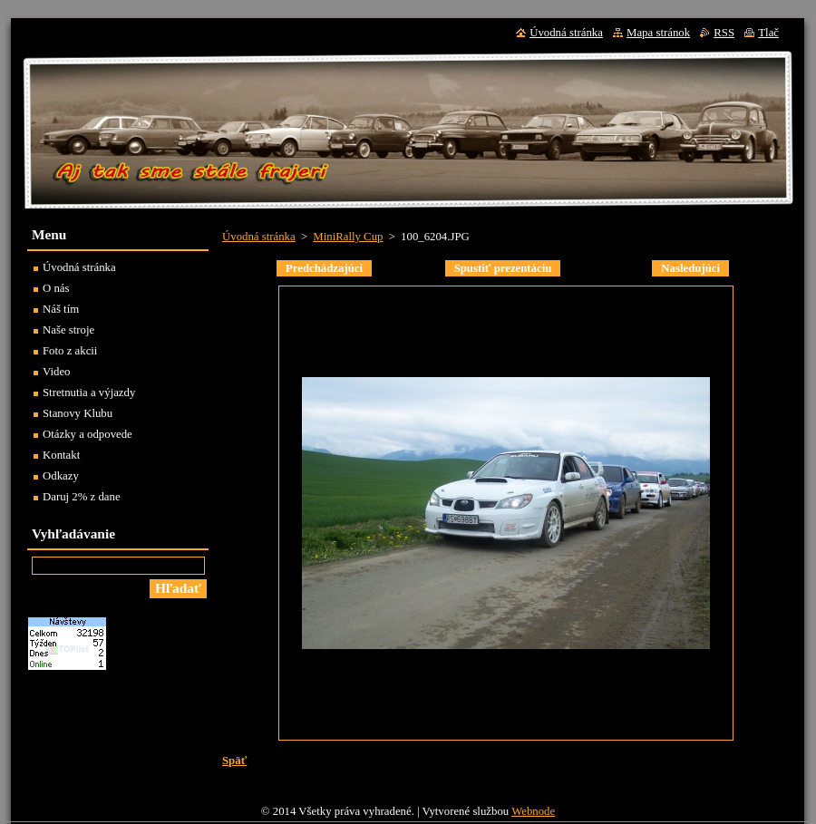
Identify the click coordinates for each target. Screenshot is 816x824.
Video (57, 371)
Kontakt (61, 455)
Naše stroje (68, 330)
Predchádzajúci (324, 268)
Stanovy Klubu (77, 413)
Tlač (768, 32)
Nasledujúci (690, 268)
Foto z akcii (70, 350)
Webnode (533, 811)
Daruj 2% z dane (82, 496)
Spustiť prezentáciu (503, 268)
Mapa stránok (658, 32)
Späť (234, 760)
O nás (56, 288)
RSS (724, 32)
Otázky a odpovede (87, 434)
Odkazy (61, 476)
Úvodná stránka (259, 236)
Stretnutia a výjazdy (89, 392)
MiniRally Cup (348, 236)
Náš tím (61, 309)
